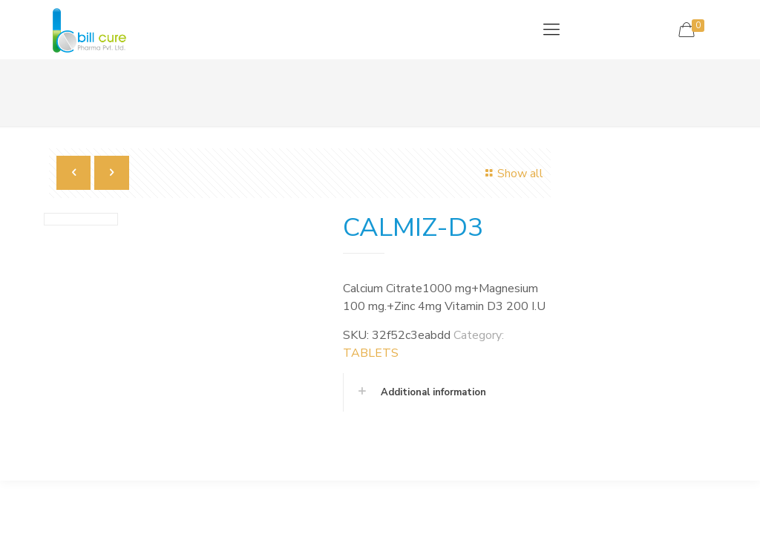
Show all (511, 173)
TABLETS (371, 353)
